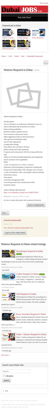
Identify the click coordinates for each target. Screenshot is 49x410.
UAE (10, 56)
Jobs (22, 56)
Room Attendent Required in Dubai (31, 314)
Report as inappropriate (36, 205)
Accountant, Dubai (7, 287)
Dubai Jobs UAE (8, 404)
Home (4, 56)
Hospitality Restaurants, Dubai (12, 267)
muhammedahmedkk (12, 220)
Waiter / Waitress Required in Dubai (31, 334)
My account (44, 3)
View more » (5, 355)
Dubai (17, 56)
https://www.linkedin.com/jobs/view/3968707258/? (21, 192)
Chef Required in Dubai (26, 294)
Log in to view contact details (15, 232)
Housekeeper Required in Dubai (29, 251)
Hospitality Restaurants (35, 56)
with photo (8, 376)
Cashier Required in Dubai (27, 274)
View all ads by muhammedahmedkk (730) (18, 228)
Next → (5, 213)
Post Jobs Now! (24, 17)
